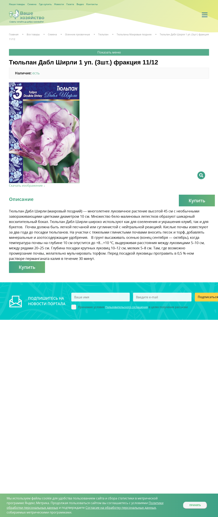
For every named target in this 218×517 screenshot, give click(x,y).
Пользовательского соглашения (126, 307)
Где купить (45, 4)
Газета (70, 4)
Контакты (92, 4)
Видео (80, 4)
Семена (31, 4)
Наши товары (17, 4)
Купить (197, 200)
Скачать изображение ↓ (27, 185)
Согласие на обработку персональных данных (121, 507)
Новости (59, 4)
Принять (195, 505)
